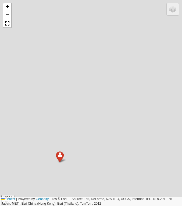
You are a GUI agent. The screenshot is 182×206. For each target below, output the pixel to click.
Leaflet (8, 199)
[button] (51, 172)
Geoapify (42, 199)
